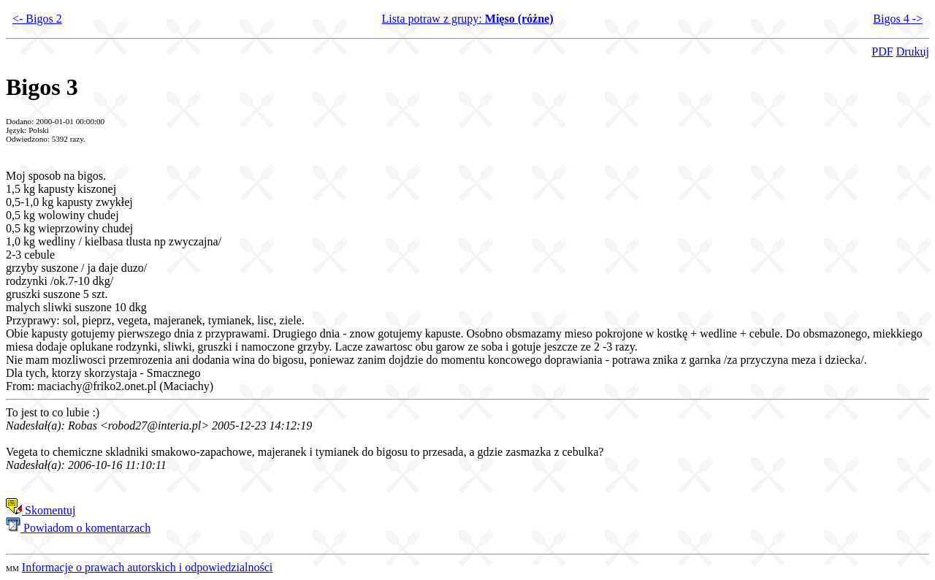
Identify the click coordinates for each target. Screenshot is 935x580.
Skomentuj (40, 510)
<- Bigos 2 (37, 18)
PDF (882, 51)
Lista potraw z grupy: (467, 18)
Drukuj (912, 51)
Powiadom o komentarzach (78, 528)
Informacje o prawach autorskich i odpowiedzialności (147, 567)
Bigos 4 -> (898, 18)
